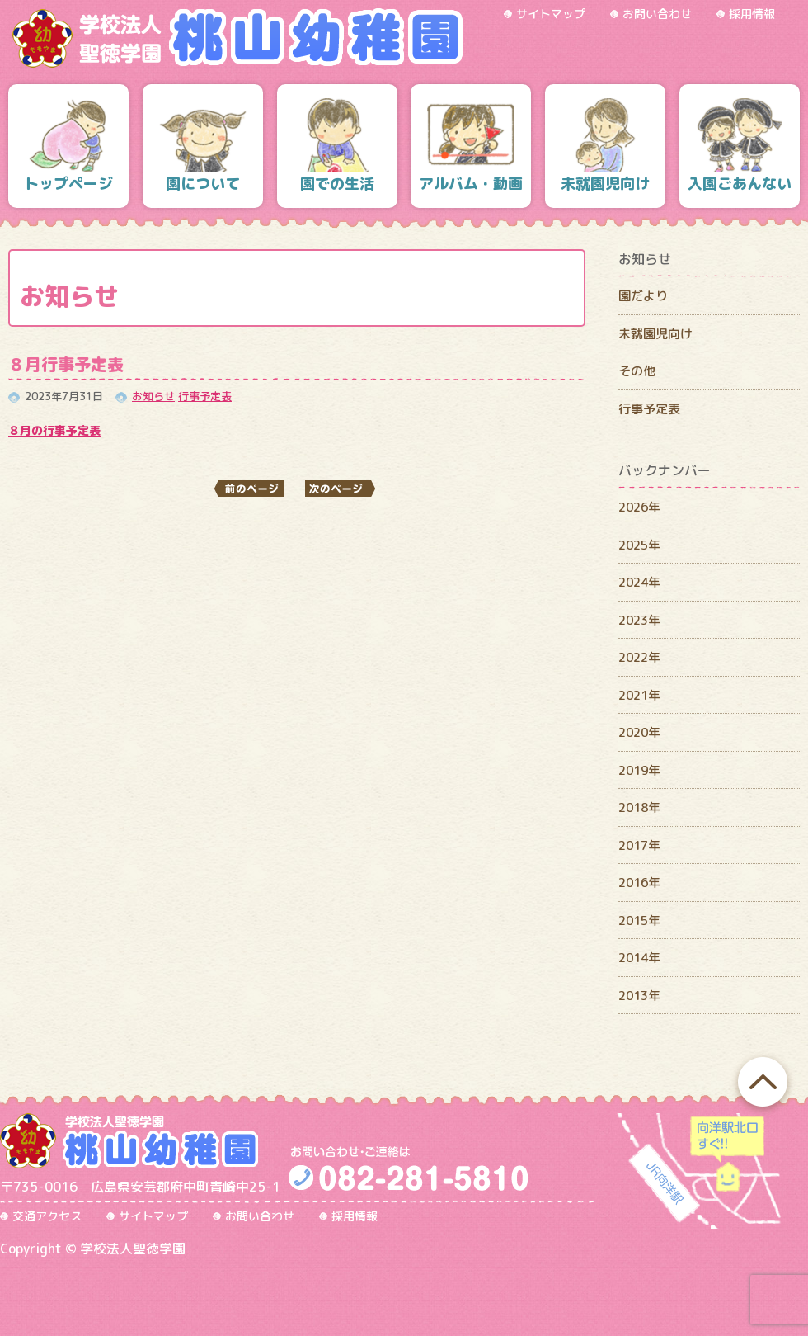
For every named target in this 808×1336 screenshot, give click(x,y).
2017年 (639, 845)
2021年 (639, 695)
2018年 (639, 807)
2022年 (639, 657)
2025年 (639, 545)
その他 (636, 371)
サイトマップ (550, 13)
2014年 (639, 957)
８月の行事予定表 (54, 430)
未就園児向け (655, 333)
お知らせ (153, 396)
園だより (643, 295)
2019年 (639, 770)
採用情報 (752, 13)
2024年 (639, 582)
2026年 (639, 507)
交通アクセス (47, 1216)
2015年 (639, 920)
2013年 (639, 995)
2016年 (639, 882)
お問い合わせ (657, 13)
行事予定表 (205, 396)
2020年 (639, 732)
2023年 (639, 620)
